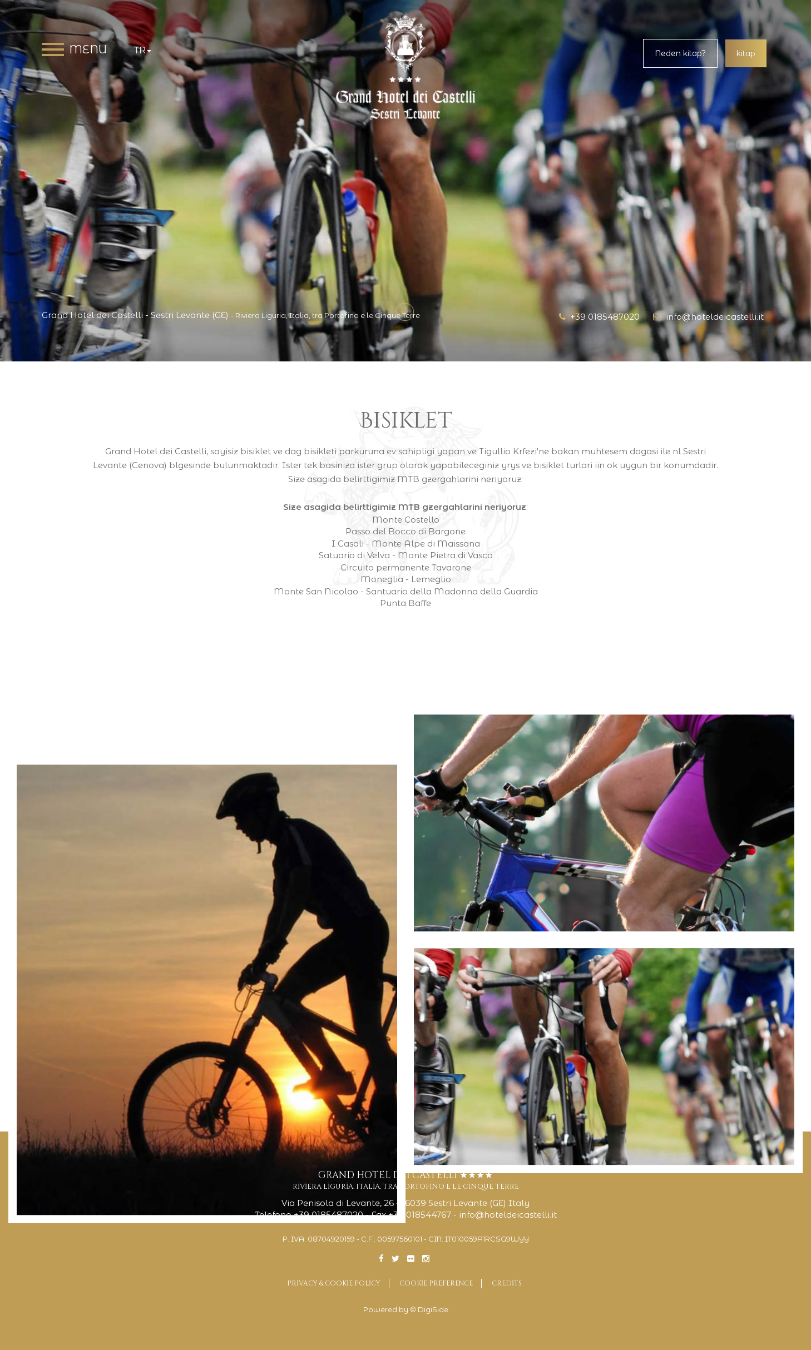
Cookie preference (436, 1283)
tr (142, 50)
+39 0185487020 (599, 316)
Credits (507, 1283)
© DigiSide (429, 1310)
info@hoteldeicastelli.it (708, 316)
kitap (745, 53)
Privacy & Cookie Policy (333, 1283)
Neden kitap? (680, 53)
